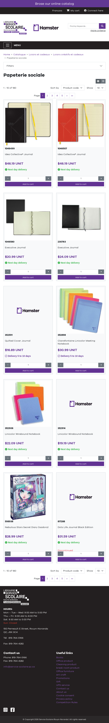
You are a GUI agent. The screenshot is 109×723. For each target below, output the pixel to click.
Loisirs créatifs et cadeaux (68, 54)
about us (61, 692)
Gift (58, 681)
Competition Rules (67, 702)
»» (72, 95)
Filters (10, 65)
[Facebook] (13, 710)
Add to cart (28, 184)
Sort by (54, 87)
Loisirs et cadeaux (39, 54)
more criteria (98, 30)
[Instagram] (5, 710)
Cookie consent (65, 695)
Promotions (63, 678)
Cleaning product (66, 664)
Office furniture (65, 671)
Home (6, 54)
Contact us (62, 688)
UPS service (63, 685)
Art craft (61, 674)
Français (57, 10)
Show (90, 87)
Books (59, 657)
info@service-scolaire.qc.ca (19, 666)
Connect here (93, 10)
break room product (67, 667)
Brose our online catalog (54, 3)
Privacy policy (64, 699)
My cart (73, 10)
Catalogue (19, 54)
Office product (64, 661)
